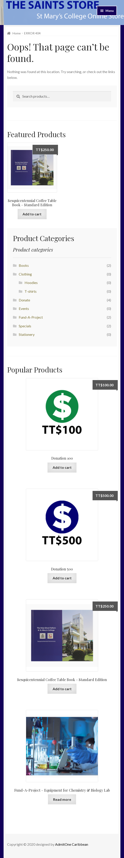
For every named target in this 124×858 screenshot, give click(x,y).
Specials (25, 326)
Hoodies (31, 282)
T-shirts (31, 291)
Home (16, 33)
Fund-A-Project (31, 317)
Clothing (25, 274)
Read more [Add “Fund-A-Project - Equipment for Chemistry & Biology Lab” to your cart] (62, 799)
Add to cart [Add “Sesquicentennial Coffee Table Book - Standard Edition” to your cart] (32, 214)
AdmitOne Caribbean (71, 844)
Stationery (27, 334)
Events (24, 308)
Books (24, 265)
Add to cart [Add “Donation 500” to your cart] (62, 578)
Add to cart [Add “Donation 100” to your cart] (62, 467)
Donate (24, 300)
